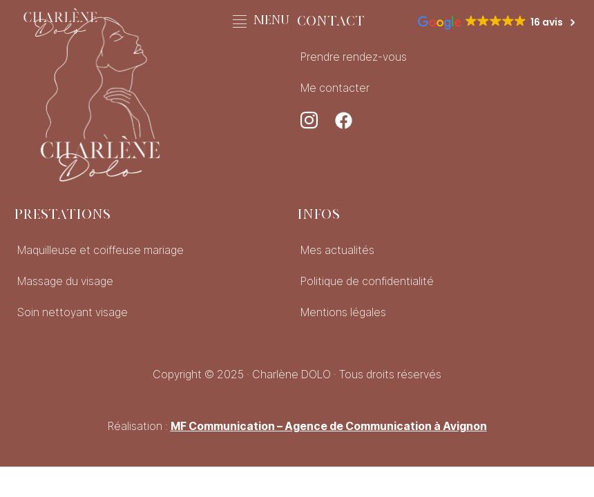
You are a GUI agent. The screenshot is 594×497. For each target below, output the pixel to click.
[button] (261, 22)
